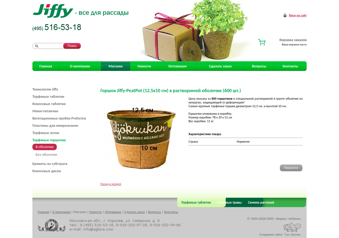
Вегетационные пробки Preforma (59, 118)
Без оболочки (46, 154)
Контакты (290, 66)
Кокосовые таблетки (49, 104)
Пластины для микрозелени (55, 125)
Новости (144, 66)
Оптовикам (177, 66)
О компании (80, 66)
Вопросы (259, 66)
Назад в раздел (110, 184)
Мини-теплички (45, 111)
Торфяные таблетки (48, 96)
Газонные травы (229, 202)
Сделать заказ (220, 66)
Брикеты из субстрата (49, 163)
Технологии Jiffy (45, 89)
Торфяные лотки (45, 133)
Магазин (115, 66)
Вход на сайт (298, 15)
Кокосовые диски (46, 171)
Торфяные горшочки (49, 140)
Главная (45, 66)
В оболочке (45, 147)
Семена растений (260, 202)
